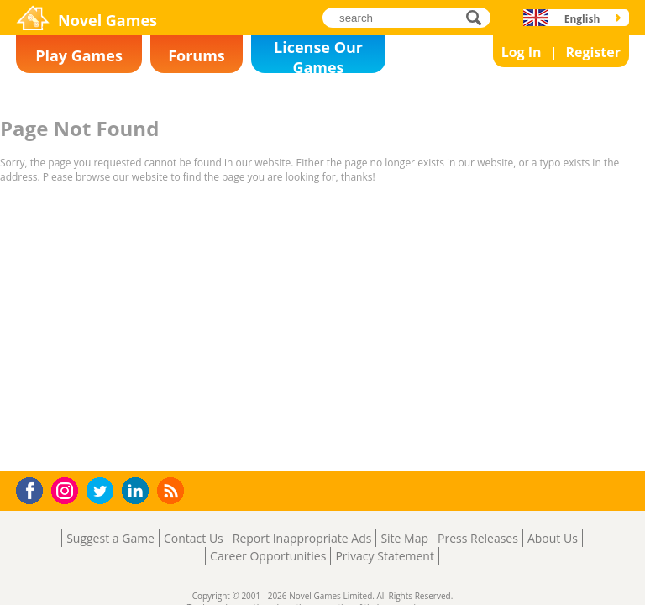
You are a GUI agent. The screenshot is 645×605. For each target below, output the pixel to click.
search (478, 17)
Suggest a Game (110, 538)
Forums (196, 55)
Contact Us (193, 538)
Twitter (103, 492)
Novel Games (107, 20)
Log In (521, 52)
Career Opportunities (268, 556)
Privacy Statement (384, 556)
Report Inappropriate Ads (302, 538)
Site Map (404, 538)
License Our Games (318, 55)
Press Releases (478, 538)
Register (593, 52)
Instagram (67, 489)
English (582, 19)
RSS (172, 490)
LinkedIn (138, 491)
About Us (552, 538)
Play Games (79, 55)
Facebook (34, 488)
